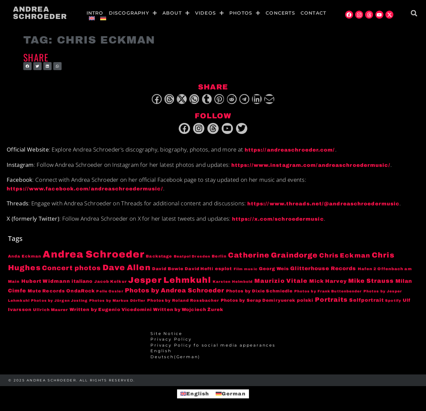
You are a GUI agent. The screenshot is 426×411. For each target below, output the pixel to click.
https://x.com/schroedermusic (278, 220)
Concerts (280, 13)
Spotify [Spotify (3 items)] (393, 302)
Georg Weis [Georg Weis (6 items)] (274, 270)
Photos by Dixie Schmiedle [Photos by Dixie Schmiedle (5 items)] (259, 292)
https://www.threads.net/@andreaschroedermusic (323, 205)
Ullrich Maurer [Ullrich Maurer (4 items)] (50, 311)
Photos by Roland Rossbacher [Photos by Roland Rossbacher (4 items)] (183, 302)
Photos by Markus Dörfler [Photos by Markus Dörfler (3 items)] (117, 302)
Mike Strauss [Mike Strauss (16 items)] (371, 282)
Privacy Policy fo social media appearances (213, 347)
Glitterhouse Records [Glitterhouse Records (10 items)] (323, 270)
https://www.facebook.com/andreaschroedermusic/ (85, 190)
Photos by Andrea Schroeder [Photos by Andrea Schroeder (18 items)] (175, 292)
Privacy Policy (171, 341)
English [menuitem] (197, 393)
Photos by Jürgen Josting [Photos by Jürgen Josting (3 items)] (59, 302)
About (176, 13)
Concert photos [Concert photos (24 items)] (71, 269)
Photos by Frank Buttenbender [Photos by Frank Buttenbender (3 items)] (328, 293)
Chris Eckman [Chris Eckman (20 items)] (344, 257)
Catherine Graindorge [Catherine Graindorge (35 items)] (273, 257)
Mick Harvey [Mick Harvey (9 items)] (328, 282)
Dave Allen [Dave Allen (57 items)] (127, 269)
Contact (313, 13)
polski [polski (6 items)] (305, 302)
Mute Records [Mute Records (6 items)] (46, 292)
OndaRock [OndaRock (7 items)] (80, 292)
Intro (95, 13)
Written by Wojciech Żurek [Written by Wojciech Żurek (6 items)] (188, 311)
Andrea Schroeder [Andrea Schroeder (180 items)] (93, 256)
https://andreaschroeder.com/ (290, 151)
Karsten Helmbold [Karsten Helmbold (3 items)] (233, 283)
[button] (413, 13)
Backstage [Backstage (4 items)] (159, 258)
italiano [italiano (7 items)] (82, 282)
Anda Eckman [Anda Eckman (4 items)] (24, 258)
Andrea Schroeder (40, 13)
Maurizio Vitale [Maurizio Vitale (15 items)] (281, 282)
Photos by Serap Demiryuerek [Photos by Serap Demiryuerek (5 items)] (258, 302)
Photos (244, 13)
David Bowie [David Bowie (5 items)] (167, 270)
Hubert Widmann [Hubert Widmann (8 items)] (45, 282)
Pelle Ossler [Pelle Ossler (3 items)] (109, 293)
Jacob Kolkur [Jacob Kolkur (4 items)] (110, 283)
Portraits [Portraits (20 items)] (331, 301)
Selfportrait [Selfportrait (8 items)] (366, 302)
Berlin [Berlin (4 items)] (219, 258)
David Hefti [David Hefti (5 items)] (199, 270)
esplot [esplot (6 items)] (223, 270)
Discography (133, 13)
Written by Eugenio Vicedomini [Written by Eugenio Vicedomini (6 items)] (111, 311)
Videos (209, 13)
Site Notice (166, 335)
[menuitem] (92, 18)
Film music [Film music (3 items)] (246, 271)
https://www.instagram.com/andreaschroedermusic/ (310, 166)
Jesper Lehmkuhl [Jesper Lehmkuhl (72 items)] (169, 281)
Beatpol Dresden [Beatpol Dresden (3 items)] (192, 258)
